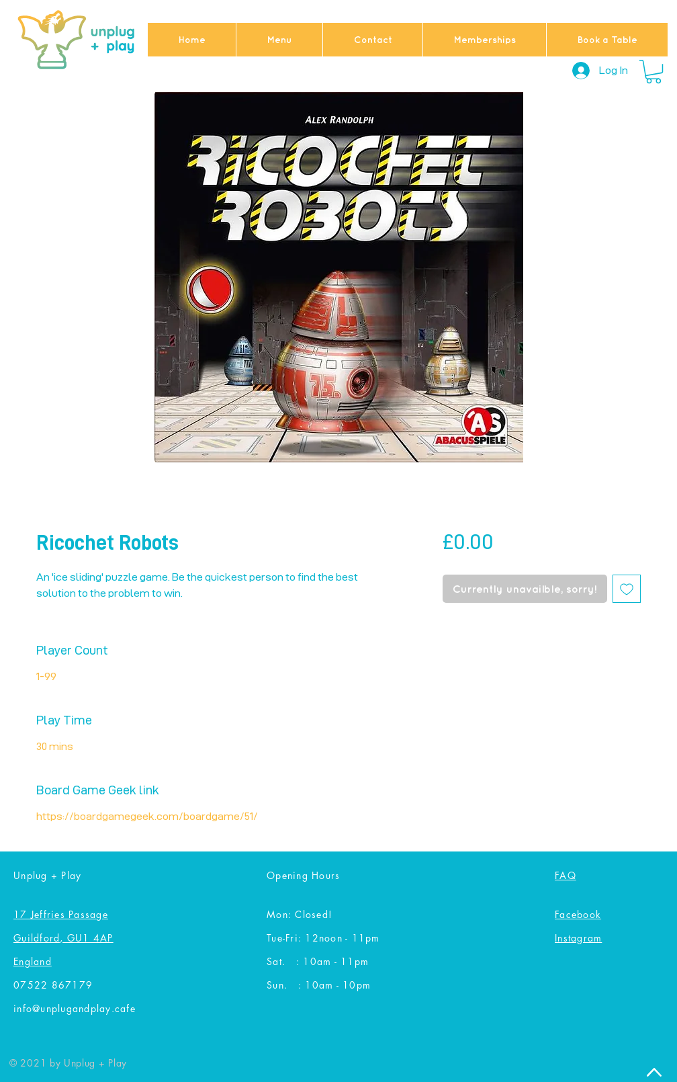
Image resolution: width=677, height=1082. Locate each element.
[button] (653, 71)
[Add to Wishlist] (627, 589)
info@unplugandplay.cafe (74, 1008)
